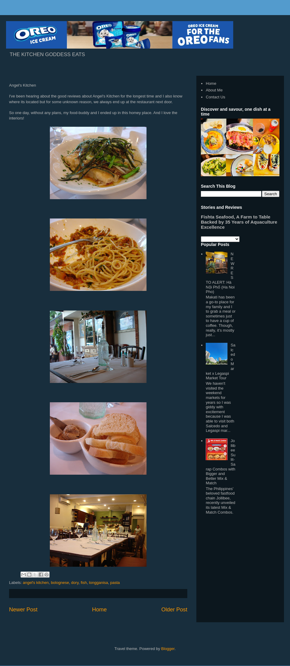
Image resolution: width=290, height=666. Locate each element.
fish (84, 582)
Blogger (168, 648)
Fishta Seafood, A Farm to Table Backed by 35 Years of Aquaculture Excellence (239, 222)
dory (75, 582)
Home (99, 610)
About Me (214, 90)
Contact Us (215, 97)
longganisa (98, 582)
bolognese (60, 582)
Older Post (174, 610)
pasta (115, 582)
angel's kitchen (36, 582)
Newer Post (23, 610)
